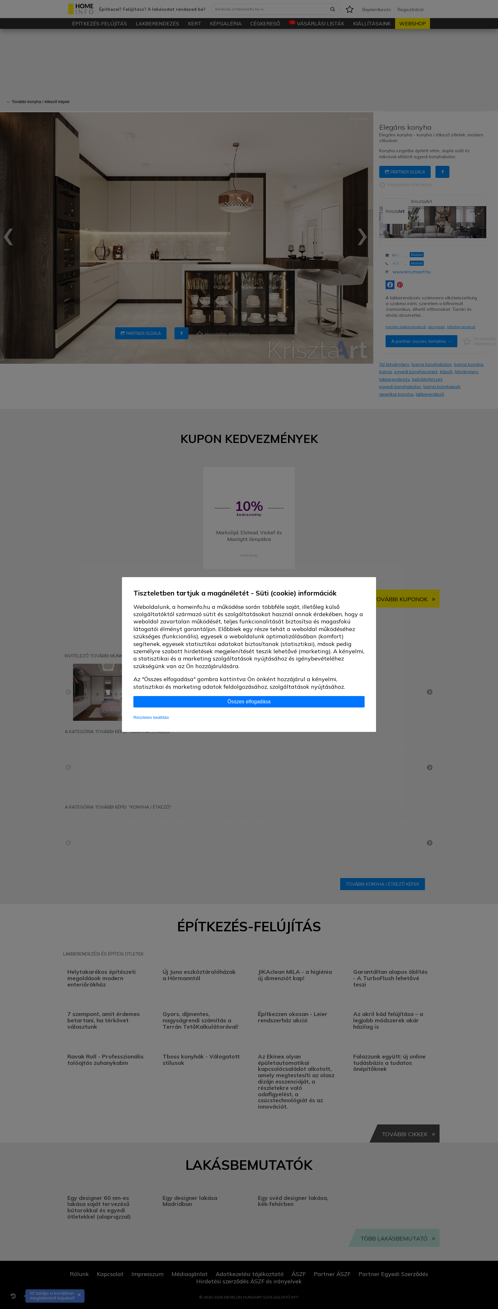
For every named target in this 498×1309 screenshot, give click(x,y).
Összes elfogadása (249, 701)
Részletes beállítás (151, 717)
